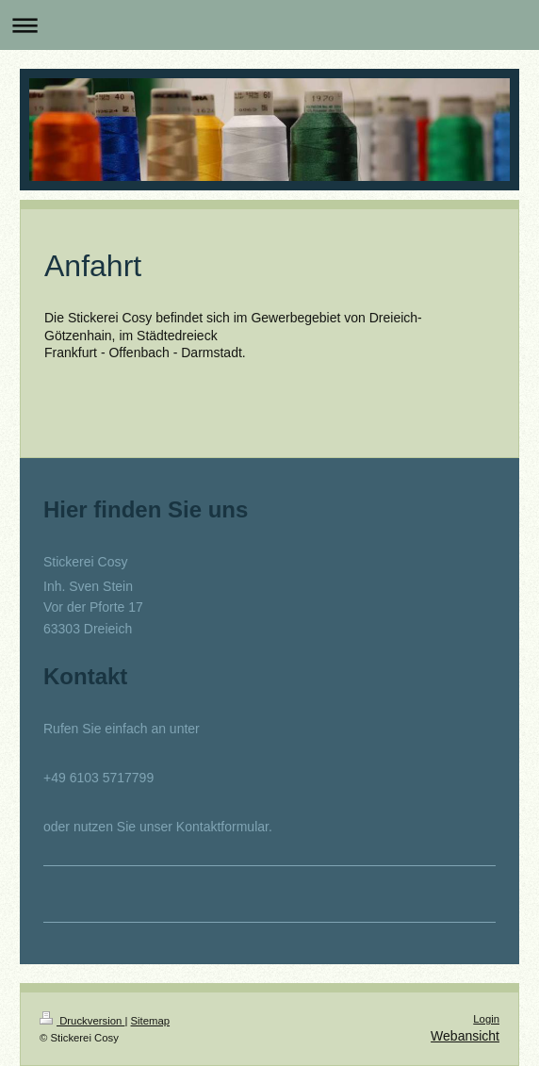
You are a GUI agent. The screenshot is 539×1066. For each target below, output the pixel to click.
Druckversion (82, 1020)
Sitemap (151, 1020)
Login (486, 1019)
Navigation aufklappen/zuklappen (269, 25)
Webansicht (465, 1035)
